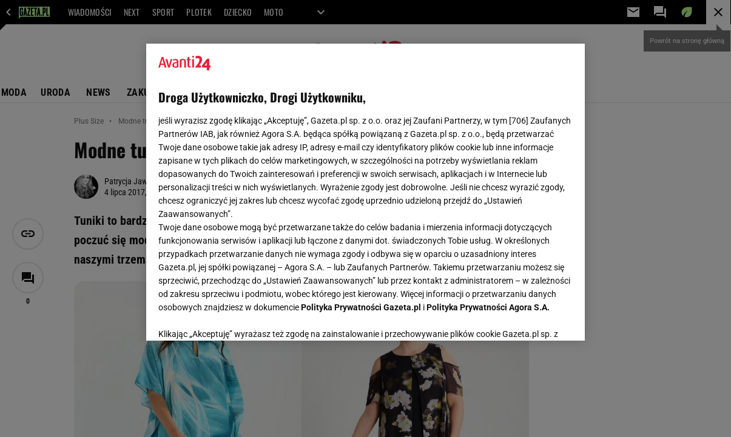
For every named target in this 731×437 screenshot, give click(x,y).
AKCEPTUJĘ (531, 317)
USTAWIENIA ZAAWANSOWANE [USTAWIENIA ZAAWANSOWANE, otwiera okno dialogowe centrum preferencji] (237, 316)
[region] (365, 192)
